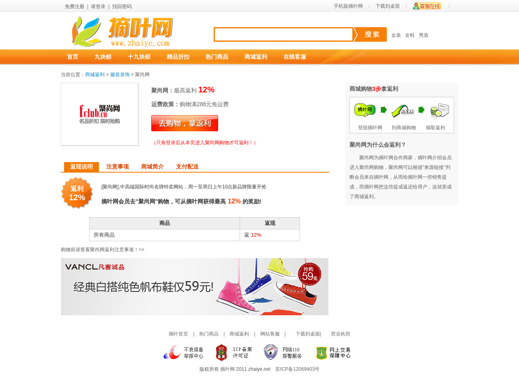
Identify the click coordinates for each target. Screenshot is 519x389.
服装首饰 (120, 74)
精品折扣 (178, 56)
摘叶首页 (178, 334)
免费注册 (74, 6)
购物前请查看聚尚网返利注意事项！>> (102, 249)
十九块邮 (139, 56)
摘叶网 (227, 369)
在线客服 (294, 56)
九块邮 (103, 56)
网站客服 (270, 334)
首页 (72, 56)
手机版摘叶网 (348, 6)
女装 (396, 35)
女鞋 (410, 35)
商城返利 (255, 56)
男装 (424, 35)
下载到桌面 (387, 6)
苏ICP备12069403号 (297, 369)
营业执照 (340, 334)
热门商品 (217, 56)
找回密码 (122, 6)
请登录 (98, 6)
